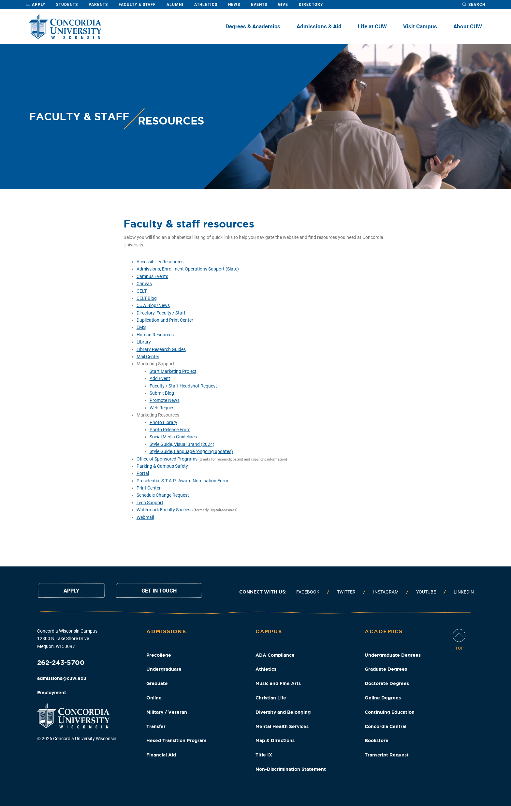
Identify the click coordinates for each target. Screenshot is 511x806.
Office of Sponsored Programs (167, 459)
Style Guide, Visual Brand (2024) (182, 444)
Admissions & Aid (319, 26)
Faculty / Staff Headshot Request (183, 385)
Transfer (156, 726)
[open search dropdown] (473, 4)
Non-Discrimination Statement (291, 769)
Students (67, 4)
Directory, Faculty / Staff (161, 312)
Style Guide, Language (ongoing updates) (191, 451)
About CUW (467, 26)
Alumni (175, 4)
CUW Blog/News (153, 305)
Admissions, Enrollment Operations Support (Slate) (188, 268)
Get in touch (159, 591)
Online (154, 697)
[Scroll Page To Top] (459, 640)
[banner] (255, 116)
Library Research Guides (161, 349)
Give (283, 4)
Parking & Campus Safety (162, 466)
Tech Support (150, 502)
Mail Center (148, 356)
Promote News (165, 400)
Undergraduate (164, 669)
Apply (35, 4)
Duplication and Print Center (165, 320)
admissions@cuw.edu (61, 678)
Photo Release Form (170, 429)
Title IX (264, 754)
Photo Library (163, 422)
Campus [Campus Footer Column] (269, 631)
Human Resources (155, 334)
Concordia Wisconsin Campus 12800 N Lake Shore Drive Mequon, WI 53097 (67, 638)
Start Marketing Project (173, 371)
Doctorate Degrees (387, 683)
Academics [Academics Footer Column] (384, 631)
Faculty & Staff (137, 4)
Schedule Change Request (163, 495)
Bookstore (376, 740)
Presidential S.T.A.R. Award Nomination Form (182, 480)
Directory (311, 4)
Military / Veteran (166, 712)
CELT (142, 291)
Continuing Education (390, 712)
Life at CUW (372, 26)
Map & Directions (275, 740)
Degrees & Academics (253, 26)
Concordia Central (385, 726)
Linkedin (464, 591)
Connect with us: (262, 591)
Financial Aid (161, 754)
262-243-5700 (61, 662)
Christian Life (271, 697)
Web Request (163, 407)
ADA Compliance (275, 655)
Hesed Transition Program (176, 740)
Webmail (145, 517)
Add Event (160, 378)
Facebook (307, 591)
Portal (143, 473)
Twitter (346, 591)
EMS (141, 327)
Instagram (386, 591)
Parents (98, 4)
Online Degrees (383, 697)
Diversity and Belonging (283, 712)
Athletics (205, 4)
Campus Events (152, 276)
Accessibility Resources (160, 261)
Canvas (144, 283)
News (234, 4)
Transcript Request (387, 754)
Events (259, 4)
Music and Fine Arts (278, 683)
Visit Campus (420, 26)
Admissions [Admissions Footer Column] (166, 631)
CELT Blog (147, 298)
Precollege (158, 655)
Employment (51, 692)
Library (144, 341)
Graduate (157, 683)
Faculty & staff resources (189, 223)
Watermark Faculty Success (165, 509)
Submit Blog (162, 393)
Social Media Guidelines (173, 436)
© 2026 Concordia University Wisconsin (76, 738)
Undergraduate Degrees (393, 655)
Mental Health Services (282, 726)
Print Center (149, 488)
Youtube (426, 591)
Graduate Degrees (386, 669)
